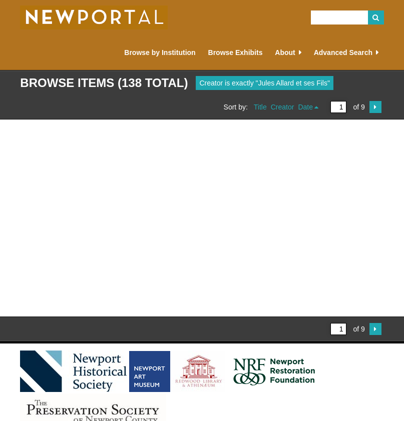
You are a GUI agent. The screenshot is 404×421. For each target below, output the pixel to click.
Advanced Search (343, 52)
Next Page (375, 107)
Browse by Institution (159, 52)
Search (376, 17)
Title (260, 107)
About (285, 52)
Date (305, 107)
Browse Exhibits (235, 52)
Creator (282, 107)
